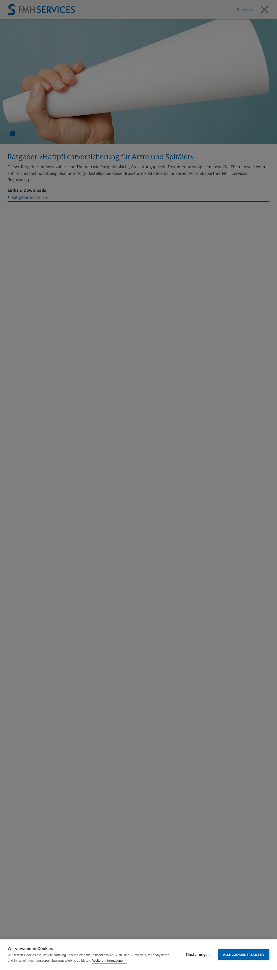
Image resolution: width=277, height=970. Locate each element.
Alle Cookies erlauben (243, 954)
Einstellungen (198, 954)
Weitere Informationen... (109, 960)
